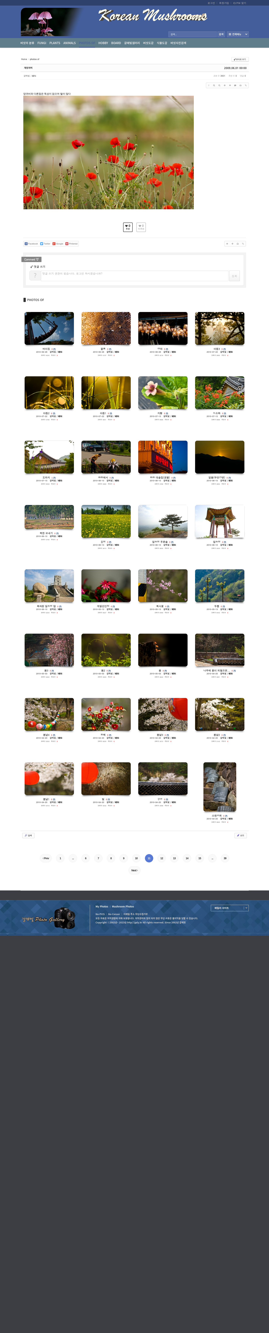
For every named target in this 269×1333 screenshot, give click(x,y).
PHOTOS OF (35, 299)
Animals (69, 43)
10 (136, 858)
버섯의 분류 (27, 43)
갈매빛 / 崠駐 (30, 75)
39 (225, 858)
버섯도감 (148, 43)
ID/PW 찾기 (239, 3)
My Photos (102, 906)
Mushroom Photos (123, 906)
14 (187, 858)
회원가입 (224, 3)
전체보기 (238, 34)
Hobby (103, 43)
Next (134, 870)
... (73, 858)
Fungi (42, 43)
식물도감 (162, 43)
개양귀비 (28, 68)
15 (199, 858)
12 (161, 858)
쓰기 (240, 835)
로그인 (211, 3)
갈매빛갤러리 (132, 43)
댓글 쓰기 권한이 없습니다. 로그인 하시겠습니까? (72, 273)
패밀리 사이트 (222, 908)
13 (174, 858)
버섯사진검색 (178, 43)
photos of (87, 44)
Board (116, 43)
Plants (54, 43)
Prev (46, 858)
